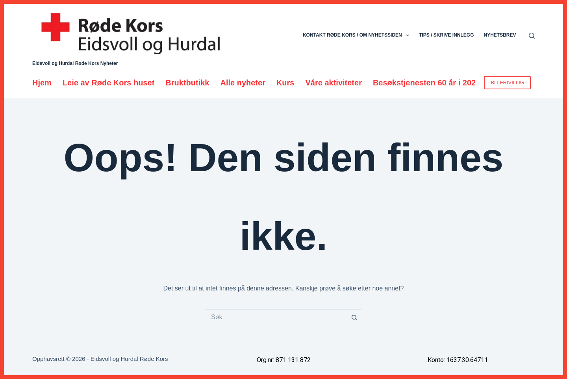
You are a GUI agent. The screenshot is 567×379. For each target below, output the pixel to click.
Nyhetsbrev (500, 35)
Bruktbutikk (187, 82)
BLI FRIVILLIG (507, 82)
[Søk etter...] (275, 317)
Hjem (42, 82)
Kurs (285, 82)
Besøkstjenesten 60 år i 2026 (426, 82)
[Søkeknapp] (354, 317)
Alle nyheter (242, 82)
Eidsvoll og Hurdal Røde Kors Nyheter (75, 63)
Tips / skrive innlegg (446, 35)
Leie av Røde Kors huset (108, 82)
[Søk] (532, 36)
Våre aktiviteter (334, 82)
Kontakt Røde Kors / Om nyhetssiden (357, 35)
